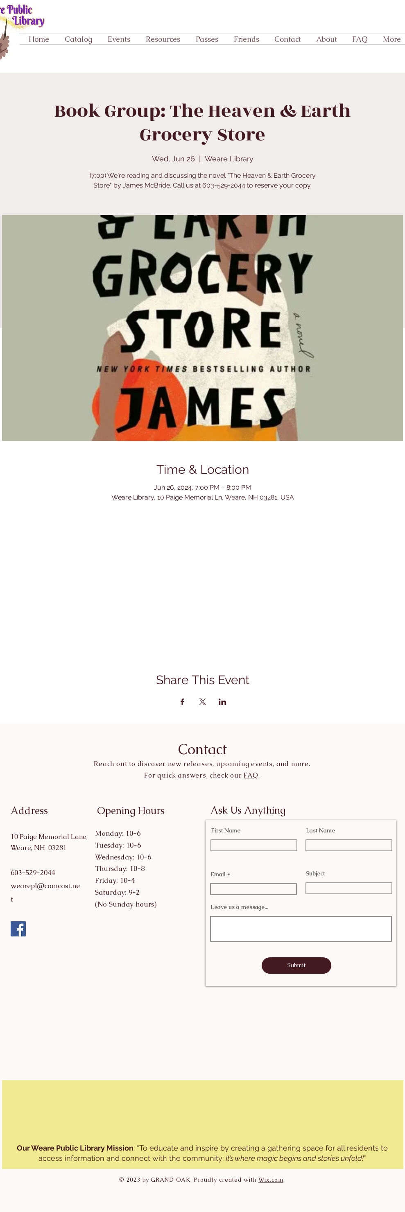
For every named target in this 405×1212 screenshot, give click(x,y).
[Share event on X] (202, 702)
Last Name (320, 830)
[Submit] (296, 965)
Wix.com (270, 1179)
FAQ (251, 775)
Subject (315, 873)
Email (218, 874)
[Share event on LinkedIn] (222, 702)
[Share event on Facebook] (182, 702)
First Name (225, 830)
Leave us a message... (239, 907)
